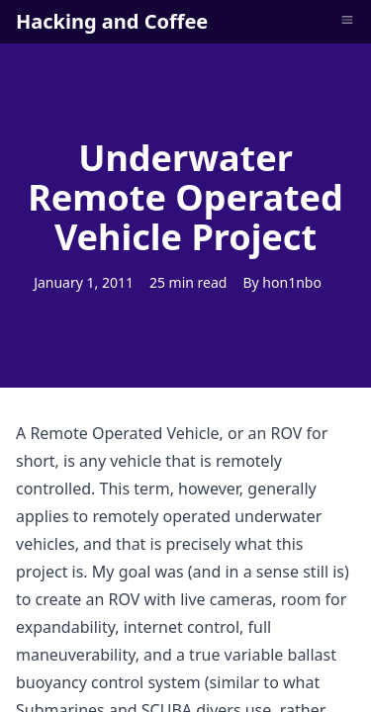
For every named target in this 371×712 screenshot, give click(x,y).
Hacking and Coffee (112, 21)
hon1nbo (292, 282)
